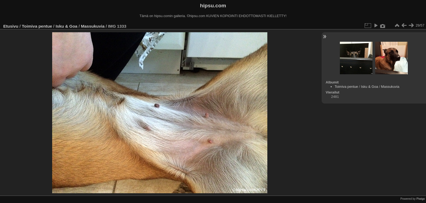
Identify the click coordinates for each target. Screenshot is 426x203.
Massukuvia (93, 26)
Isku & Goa (66, 26)
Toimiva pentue (37, 26)
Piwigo (420, 198)
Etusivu (10, 26)
